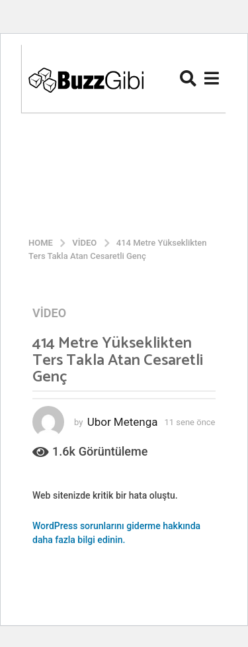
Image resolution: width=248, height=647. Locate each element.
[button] (188, 78)
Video (49, 313)
